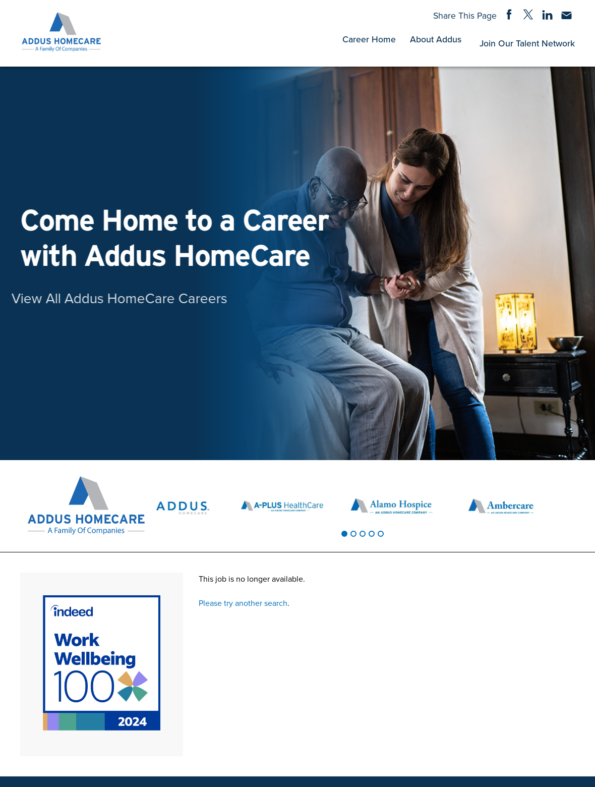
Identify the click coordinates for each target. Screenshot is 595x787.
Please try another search (243, 602)
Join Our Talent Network (527, 43)
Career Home (369, 39)
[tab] (344, 534)
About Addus (435, 39)
